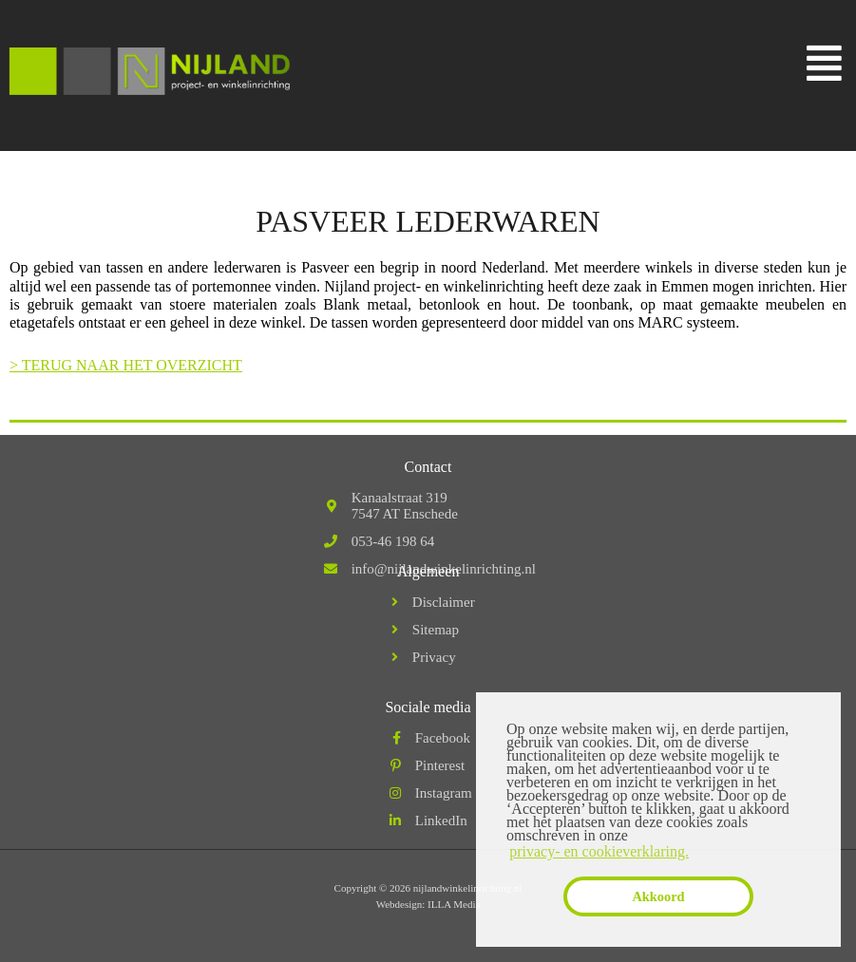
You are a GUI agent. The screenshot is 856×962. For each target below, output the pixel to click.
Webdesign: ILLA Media (428, 904)
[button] (824, 63)
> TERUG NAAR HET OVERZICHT (126, 365)
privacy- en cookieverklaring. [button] (599, 851)
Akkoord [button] (658, 896)
